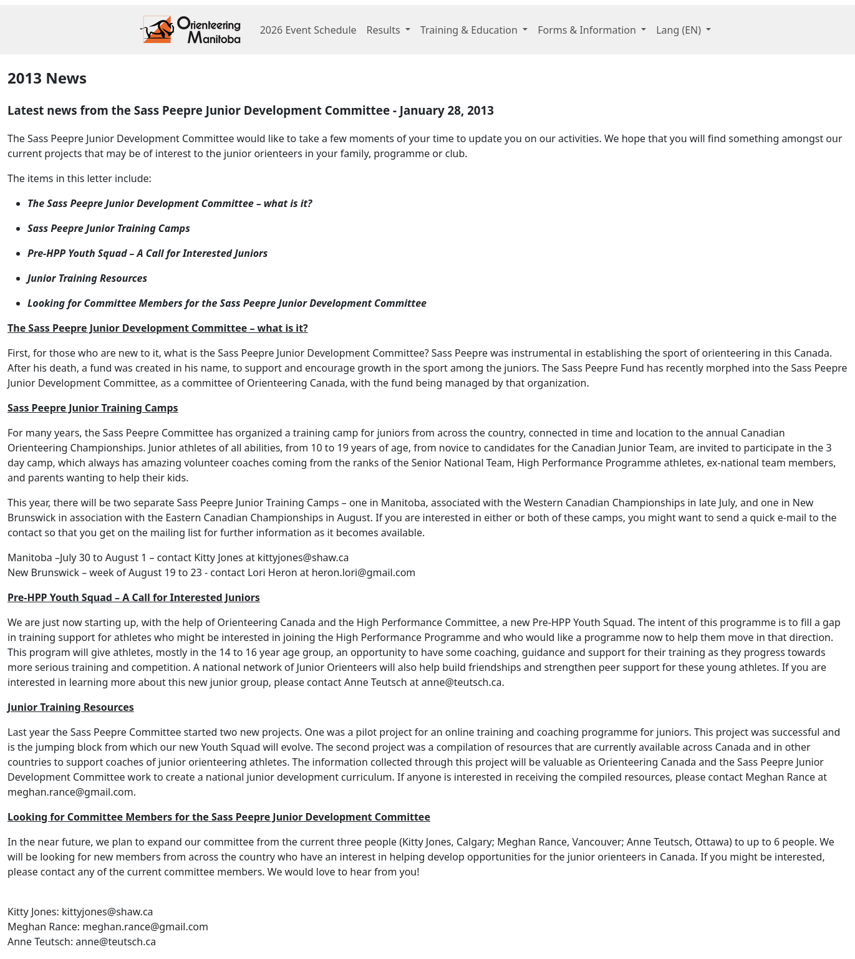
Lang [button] (679, 30)
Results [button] (385, 30)
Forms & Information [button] (588, 30)
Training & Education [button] (470, 30)
